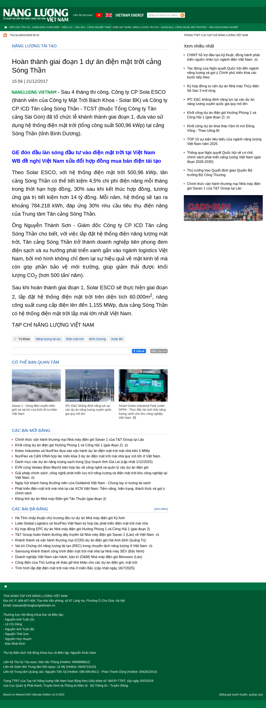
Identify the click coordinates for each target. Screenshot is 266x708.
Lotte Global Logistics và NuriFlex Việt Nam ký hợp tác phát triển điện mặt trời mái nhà (81, 523)
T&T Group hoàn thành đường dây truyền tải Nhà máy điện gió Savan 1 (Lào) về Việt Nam (87, 534)
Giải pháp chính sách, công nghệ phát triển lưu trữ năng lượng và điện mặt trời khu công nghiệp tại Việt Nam (91, 475)
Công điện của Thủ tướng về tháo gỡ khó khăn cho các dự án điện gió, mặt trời (76, 562)
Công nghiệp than (99, 27)
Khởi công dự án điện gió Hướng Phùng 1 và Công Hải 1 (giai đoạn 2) (71, 445)
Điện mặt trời (75, 339)
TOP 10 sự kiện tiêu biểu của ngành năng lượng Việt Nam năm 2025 (224, 141)
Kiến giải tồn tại (19, 27)
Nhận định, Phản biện (45, 27)
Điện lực (67, 27)
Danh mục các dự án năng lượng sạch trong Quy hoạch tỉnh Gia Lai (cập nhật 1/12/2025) (84, 462)
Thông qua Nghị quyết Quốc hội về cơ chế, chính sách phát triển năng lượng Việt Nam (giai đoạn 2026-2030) (224, 157)
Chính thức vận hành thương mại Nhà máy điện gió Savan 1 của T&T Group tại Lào (79, 439)
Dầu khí (80, 27)
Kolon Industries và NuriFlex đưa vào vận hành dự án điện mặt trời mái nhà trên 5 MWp (82, 451)
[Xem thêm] (161, 509)
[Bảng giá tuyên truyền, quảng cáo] (241, 694)
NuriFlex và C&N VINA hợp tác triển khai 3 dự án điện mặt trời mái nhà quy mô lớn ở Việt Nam (87, 456)
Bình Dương (97, 339)
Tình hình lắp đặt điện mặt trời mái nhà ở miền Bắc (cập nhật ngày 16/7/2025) (75, 568)
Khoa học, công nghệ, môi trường (184, 27)
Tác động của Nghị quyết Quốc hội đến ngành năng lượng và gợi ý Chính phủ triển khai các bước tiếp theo (223, 73)
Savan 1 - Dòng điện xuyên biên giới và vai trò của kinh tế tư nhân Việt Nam (34, 409)
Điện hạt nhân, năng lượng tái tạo (136, 27)
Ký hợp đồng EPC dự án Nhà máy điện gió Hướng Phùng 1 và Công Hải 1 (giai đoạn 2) (82, 529)
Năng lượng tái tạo (34, 46)
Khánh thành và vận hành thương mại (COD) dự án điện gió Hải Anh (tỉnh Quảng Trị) (80, 540)
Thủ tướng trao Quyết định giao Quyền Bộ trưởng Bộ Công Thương (219, 173)
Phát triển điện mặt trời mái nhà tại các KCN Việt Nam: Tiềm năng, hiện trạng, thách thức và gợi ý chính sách (90, 491)
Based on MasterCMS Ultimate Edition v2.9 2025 (33, 694)
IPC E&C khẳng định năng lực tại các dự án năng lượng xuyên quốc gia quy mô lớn (88, 409)
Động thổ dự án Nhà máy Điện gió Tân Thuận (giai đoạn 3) (60, 499)
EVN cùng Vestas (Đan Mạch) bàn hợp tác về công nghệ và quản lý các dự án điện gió (82, 467)
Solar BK (117, 339)
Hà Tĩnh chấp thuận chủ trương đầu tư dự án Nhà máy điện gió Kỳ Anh (70, 518)
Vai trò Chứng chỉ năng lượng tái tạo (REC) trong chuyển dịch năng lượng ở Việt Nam (83, 546)
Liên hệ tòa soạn (82, 15)
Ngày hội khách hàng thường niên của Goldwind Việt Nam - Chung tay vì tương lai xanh (83, 483)
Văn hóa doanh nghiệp (223, 27)
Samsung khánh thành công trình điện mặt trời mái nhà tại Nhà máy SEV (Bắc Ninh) (79, 551)
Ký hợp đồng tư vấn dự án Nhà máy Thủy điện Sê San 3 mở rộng (223, 88)
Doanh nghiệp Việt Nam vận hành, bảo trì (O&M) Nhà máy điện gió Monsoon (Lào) (78, 557)
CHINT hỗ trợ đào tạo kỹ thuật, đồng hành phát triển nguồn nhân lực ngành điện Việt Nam (223, 57)
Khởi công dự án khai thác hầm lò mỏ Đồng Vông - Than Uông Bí (220, 128)
